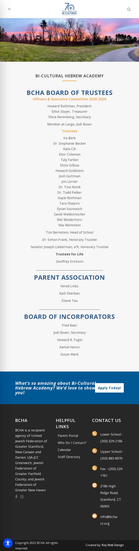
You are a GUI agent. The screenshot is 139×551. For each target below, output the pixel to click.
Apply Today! (109, 388)
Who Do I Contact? (72, 443)
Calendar (64, 450)
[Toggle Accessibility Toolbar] (8, 543)
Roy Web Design (113, 545)
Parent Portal (68, 436)
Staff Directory (69, 457)
